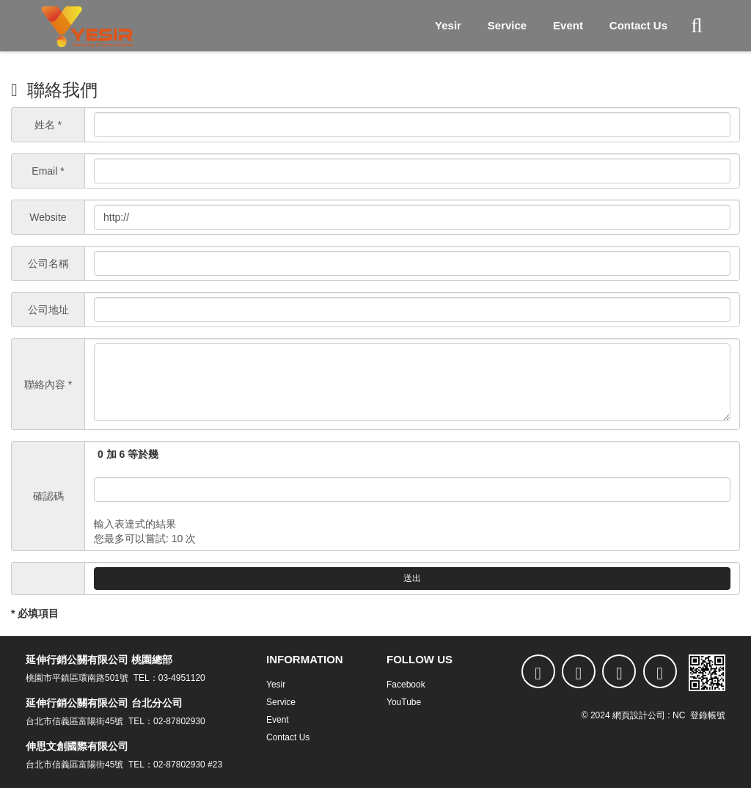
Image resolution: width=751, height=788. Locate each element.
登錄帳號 (707, 715)
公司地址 (48, 309)
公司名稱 (48, 263)
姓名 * (48, 125)
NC (679, 715)
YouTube (404, 702)
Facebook (406, 684)
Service (507, 25)
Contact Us (638, 25)
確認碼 (48, 496)
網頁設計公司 (638, 715)
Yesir (448, 25)
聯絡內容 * (48, 384)
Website (47, 217)
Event (568, 25)
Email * (48, 171)
